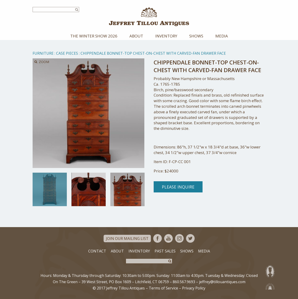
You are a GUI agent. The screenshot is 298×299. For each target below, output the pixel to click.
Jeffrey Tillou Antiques (149, 16)
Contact (97, 251)
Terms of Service (163, 288)
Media (221, 36)
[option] (50, 189)
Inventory (166, 36)
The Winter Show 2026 (93, 36)
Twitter (190, 238)
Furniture (43, 53)
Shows (196, 36)
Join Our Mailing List (127, 238)
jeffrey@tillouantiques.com (222, 281)
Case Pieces (67, 53)
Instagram (179, 238)
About (136, 36)
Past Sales (165, 251)
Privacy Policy (193, 288)
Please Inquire (178, 187)
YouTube (168, 238)
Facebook (157, 238)
